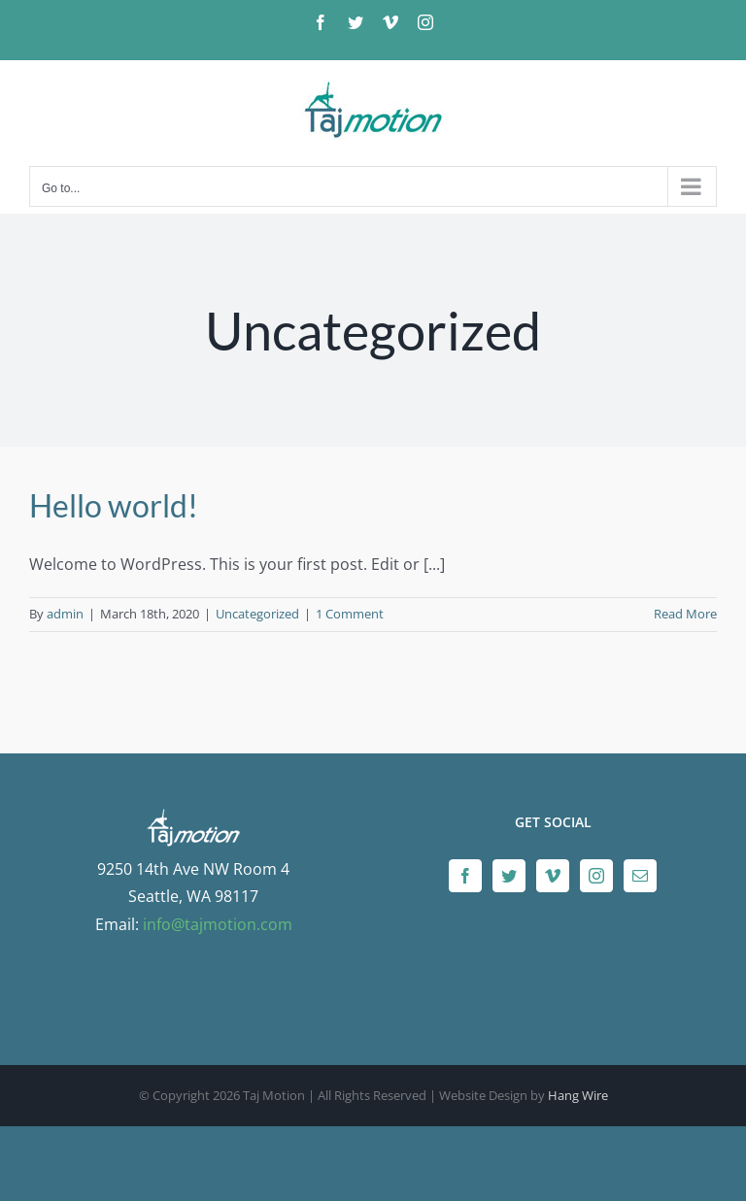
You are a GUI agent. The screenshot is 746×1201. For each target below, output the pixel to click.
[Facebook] (465, 875)
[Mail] (640, 875)
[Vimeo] (552, 875)
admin (65, 613)
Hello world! (113, 505)
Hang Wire (578, 1095)
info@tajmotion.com (217, 924)
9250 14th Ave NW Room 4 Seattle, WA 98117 (193, 869)
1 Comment (350, 613)
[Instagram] (596, 875)
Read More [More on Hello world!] (685, 613)
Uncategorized (257, 613)
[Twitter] (509, 875)
